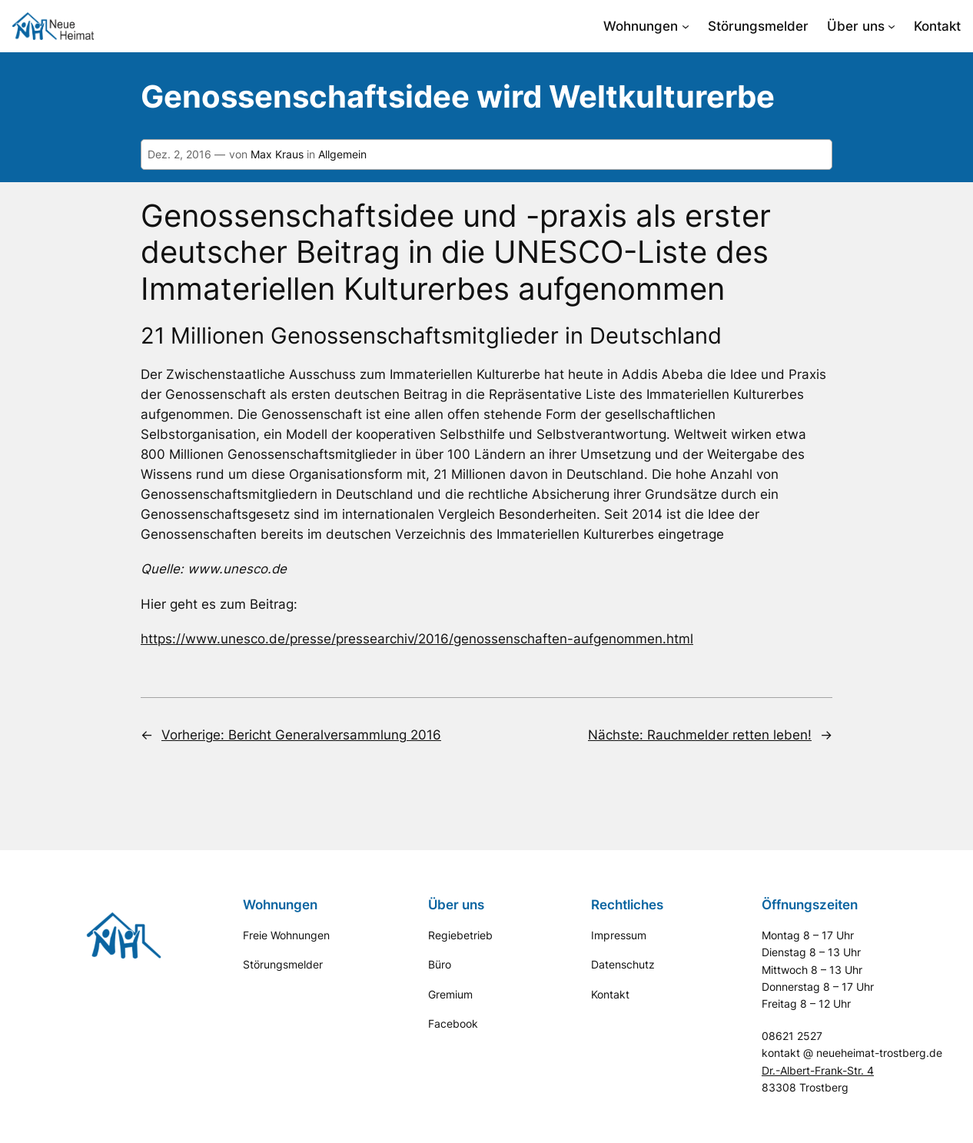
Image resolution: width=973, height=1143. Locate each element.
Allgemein (342, 154)
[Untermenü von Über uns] (891, 26)
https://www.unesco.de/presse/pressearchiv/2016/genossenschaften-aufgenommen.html (417, 638)
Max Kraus (277, 154)
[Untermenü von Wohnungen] (685, 26)
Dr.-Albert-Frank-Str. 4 (818, 1070)
